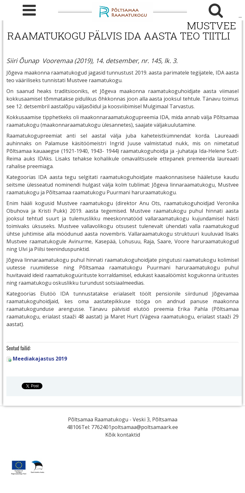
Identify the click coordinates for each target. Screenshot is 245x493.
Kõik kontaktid (122, 434)
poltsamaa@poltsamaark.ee (144, 427)
